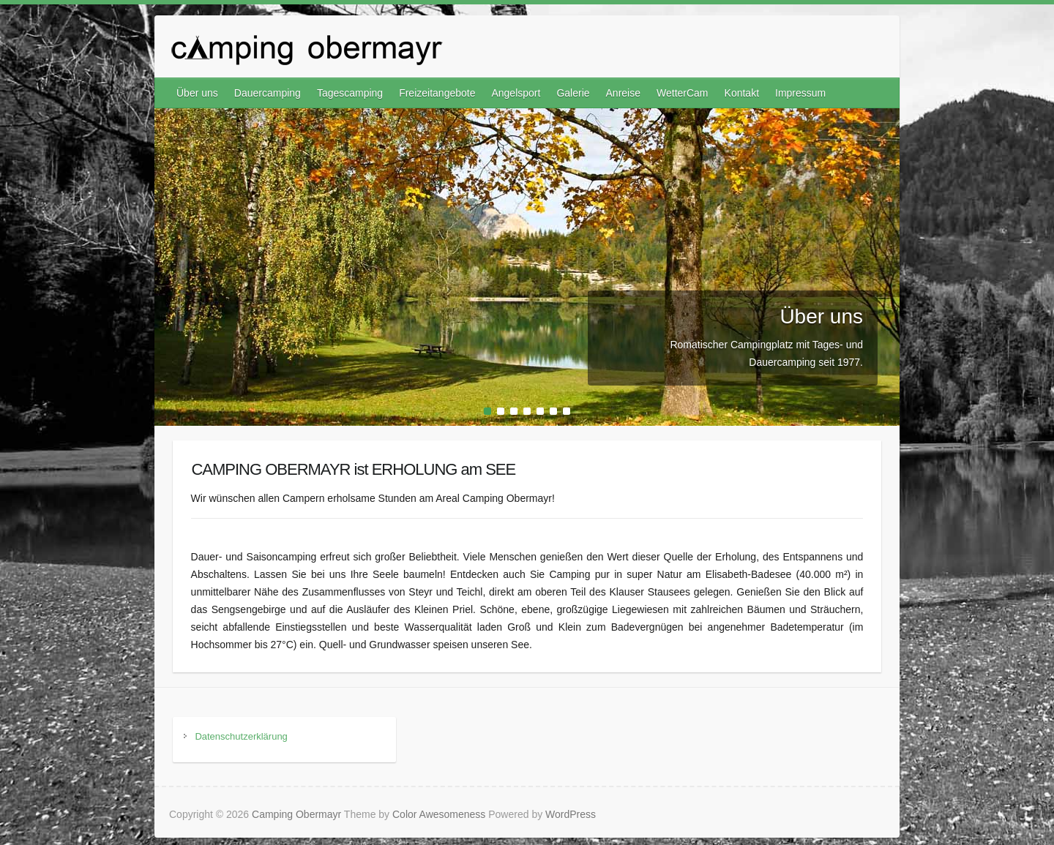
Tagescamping (350, 93)
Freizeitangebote (437, 93)
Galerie (572, 93)
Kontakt (742, 93)
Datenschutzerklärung (241, 736)
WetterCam (683, 93)
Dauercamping (267, 93)
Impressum (800, 93)
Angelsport (515, 93)
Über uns (197, 93)
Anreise (623, 93)
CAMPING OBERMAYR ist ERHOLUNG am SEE (353, 469)
